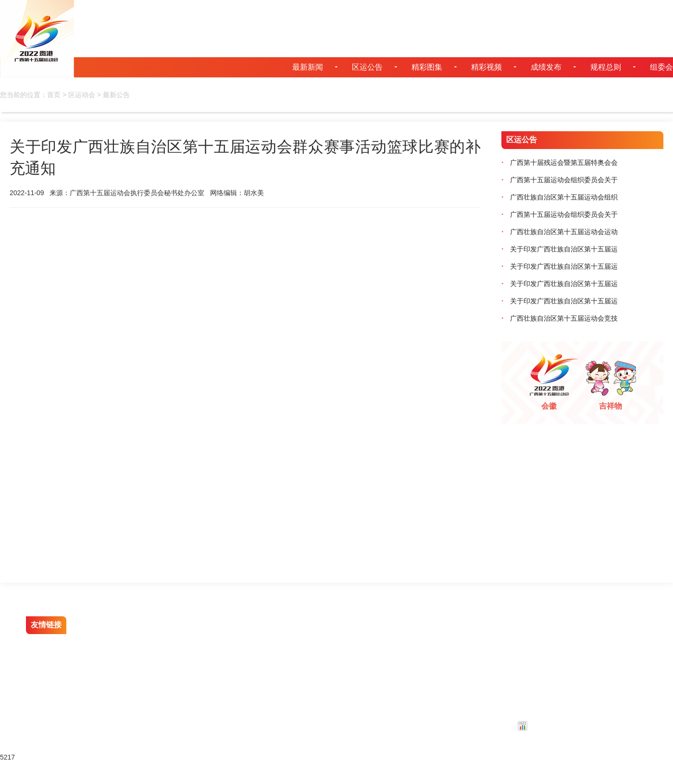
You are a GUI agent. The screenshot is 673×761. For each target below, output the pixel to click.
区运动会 (81, 95)
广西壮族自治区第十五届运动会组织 (559, 197)
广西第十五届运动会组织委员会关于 (559, 180)
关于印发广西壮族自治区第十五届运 (559, 249)
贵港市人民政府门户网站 (127, 642)
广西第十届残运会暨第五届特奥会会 (559, 162)
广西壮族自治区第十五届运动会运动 (559, 232)
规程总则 (605, 67)
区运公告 (367, 67)
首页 (54, 95)
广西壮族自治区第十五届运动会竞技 (559, 318)
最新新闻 (307, 67)
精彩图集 (426, 67)
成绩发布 (546, 67)
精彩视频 (486, 67)
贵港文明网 (107, 625)
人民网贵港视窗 (205, 625)
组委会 (661, 67)
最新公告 (116, 95)
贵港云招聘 (199, 642)
